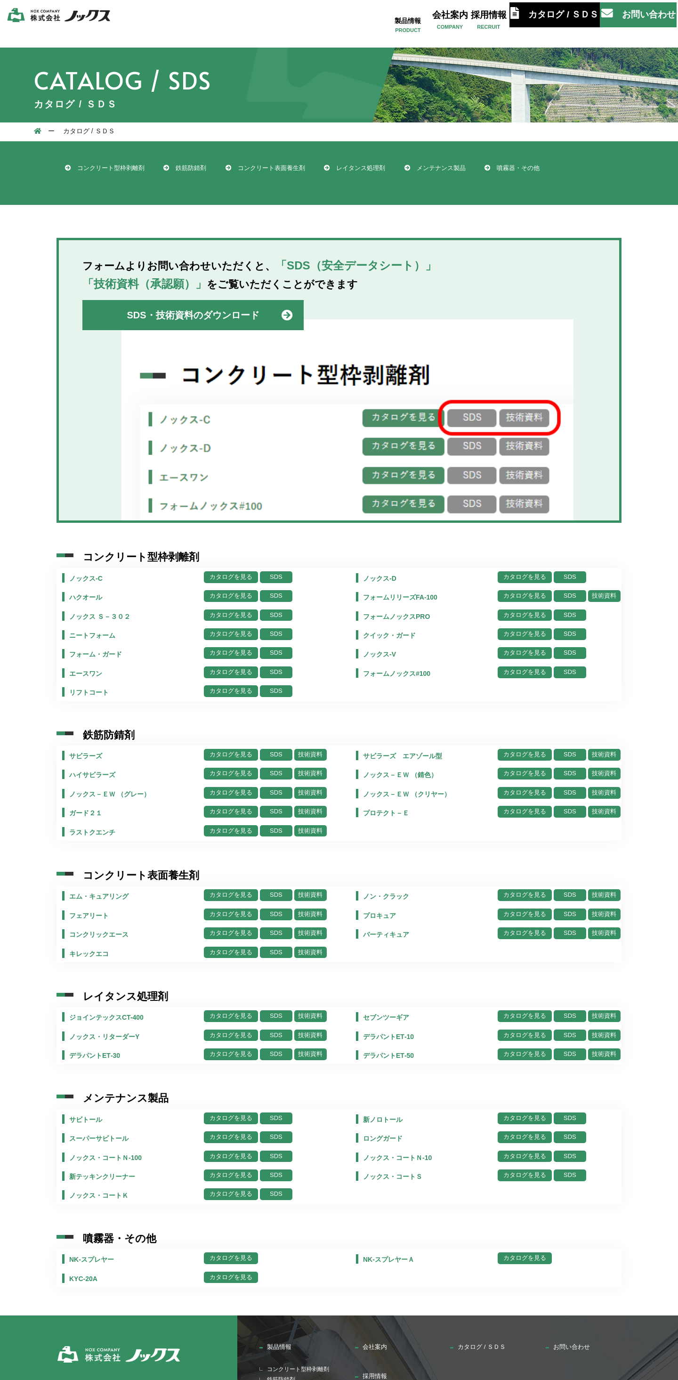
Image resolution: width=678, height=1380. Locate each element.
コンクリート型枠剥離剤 (114, 169)
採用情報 (487, 20)
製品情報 (397, 20)
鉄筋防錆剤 (208, 169)
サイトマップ (531, 1294)
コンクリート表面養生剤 (303, 169)
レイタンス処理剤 (408, 169)
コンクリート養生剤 (301, 1237)
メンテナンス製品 (503, 169)
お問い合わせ (634, 22)
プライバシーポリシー (610, 1294)
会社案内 (442, 20)
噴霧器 (278, 1274)
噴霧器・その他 (99, 188)
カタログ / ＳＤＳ (558, 22)
